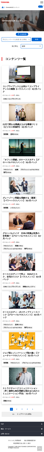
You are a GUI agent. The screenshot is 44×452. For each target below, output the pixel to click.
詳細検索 (23, 34)
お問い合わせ (5, 434)
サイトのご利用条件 (14, 440)
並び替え (15, 46)
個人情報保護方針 (30, 440)
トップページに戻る (23, 414)
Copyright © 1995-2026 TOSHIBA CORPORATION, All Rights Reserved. (22, 447)
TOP (2, 424)
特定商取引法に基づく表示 (22, 443)
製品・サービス (6, 429)
